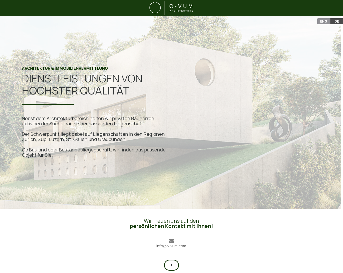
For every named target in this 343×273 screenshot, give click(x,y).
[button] (171, 265)
